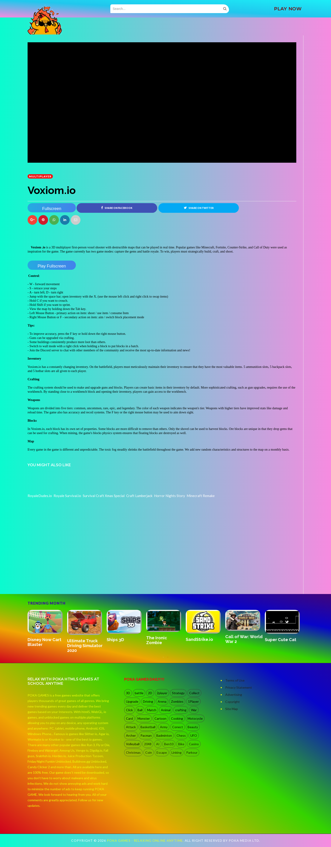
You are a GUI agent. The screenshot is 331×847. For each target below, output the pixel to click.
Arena (162, 701)
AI (158, 744)
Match (151, 710)
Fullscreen (51, 208)
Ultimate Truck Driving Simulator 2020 (85, 645)
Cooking (177, 718)
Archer (131, 735)
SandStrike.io (199, 639)
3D (128, 693)
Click (129, 710)
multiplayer (40, 176)
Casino (194, 744)
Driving (148, 701)
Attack (131, 727)
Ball (140, 710)
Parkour (191, 752)
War (194, 710)
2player (162, 693)
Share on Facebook (116, 207)
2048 (147, 744)
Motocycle (195, 718)
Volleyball (133, 744)
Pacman (146, 735)
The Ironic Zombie (156, 640)
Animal (166, 710)
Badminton (164, 735)
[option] (47, 629)
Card (129, 718)
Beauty (193, 727)
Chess (181, 735)
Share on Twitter (199, 207)
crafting (180, 710)
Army (164, 727)
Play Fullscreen (51, 266)
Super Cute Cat (280, 639)
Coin (148, 752)
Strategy (178, 693)
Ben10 (169, 744)
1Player (193, 701)
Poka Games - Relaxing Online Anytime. (146, 840)
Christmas (133, 752)
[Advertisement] (62, 581)
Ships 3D (115, 639)
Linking (176, 752)
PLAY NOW (288, 8)
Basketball (147, 727)
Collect (194, 693)
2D (150, 693)
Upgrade (132, 701)
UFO (193, 735)
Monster (143, 718)
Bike (181, 744)
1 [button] (163, 659)
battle (139, 693)
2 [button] (168, 659)
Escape (162, 752)
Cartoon (160, 718)
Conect (177, 727)
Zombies (177, 701)
